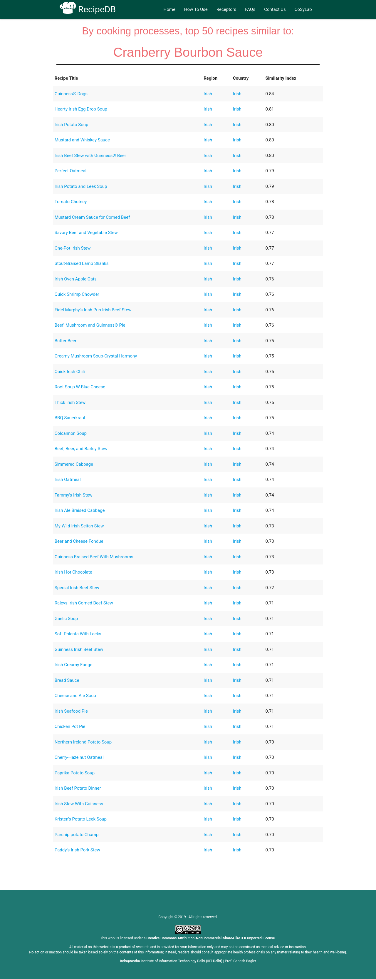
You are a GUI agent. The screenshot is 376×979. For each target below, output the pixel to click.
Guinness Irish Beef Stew (79, 649)
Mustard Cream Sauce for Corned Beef (92, 217)
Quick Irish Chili (70, 371)
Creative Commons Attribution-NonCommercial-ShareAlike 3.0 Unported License (211, 938)
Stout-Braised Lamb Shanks (82, 263)
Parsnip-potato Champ (77, 834)
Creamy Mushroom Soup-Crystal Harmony (96, 356)
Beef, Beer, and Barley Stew (81, 448)
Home (169, 9)
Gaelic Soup (66, 618)
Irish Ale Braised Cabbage (80, 510)
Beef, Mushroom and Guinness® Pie (90, 325)
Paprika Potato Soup (75, 773)
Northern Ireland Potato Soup (83, 742)
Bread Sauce (67, 680)
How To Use (196, 9)
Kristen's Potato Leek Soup (81, 819)
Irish (208, 93)
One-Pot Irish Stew (73, 248)
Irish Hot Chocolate (73, 572)
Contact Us (275, 9)
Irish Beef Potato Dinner (78, 788)
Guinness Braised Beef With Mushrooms (94, 556)
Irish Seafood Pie (71, 711)
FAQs (250, 9)
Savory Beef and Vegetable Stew (86, 232)
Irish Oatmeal (68, 479)
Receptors (226, 9)
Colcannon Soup (71, 433)
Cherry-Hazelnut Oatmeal (79, 757)
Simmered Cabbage (74, 464)
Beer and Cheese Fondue (79, 541)
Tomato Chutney (71, 201)
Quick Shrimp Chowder (77, 294)
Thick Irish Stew (70, 402)
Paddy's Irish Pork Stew (77, 850)
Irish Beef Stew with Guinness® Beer (90, 155)
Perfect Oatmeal (70, 170)
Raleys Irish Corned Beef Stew (84, 603)
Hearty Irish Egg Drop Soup (81, 109)
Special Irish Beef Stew (77, 587)
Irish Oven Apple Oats (76, 279)
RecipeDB (88, 9)
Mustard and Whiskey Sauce (82, 140)
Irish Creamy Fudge (74, 664)
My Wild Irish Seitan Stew (79, 526)
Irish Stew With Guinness (79, 803)
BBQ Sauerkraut (70, 417)
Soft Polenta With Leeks (78, 633)
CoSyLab (303, 9)
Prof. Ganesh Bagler (240, 961)
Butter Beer (66, 340)
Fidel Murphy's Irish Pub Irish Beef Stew (93, 310)
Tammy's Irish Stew (74, 495)
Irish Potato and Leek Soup (81, 186)
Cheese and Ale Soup (75, 695)
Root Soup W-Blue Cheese (80, 387)
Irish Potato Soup (71, 124)
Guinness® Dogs (71, 93)
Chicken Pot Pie (70, 726)
